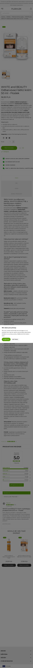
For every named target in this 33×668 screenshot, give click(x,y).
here (3, 335)
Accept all (6, 339)
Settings (15, 339)
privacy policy (13, 334)
